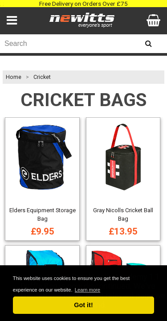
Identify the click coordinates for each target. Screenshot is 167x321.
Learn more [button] (87, 289)
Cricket (42, 77)
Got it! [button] (83, 305)
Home (13, 77)
